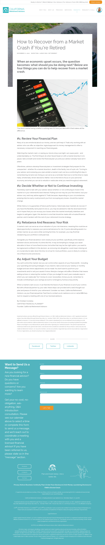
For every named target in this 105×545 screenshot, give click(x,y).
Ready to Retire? (36, 2)
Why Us (51, 10)
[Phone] (61, 386)
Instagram (24, 472)
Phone (42, 383)
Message (43, 392)
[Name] (61, 367)
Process (59, 10)
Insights (77, 10)
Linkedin (70, 346)
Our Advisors (58, 2)
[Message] (61, 398)
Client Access (95, 2)
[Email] (61, 377)
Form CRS (75, 2)
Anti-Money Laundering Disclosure (77, 485)
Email (42, 373)
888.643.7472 (84, 2)
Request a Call (88, 10)
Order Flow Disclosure (54, 485)
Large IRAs (44, 53)
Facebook (36, 346)
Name (42, 364)
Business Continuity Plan (35, 485)
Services (68, 10)
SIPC (50, 503)
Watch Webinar (48, 2)
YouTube (24, 478)
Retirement (53, 53)
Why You (42, 10)
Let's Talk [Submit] (46, 408)
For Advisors (67, 2)
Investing (35, 53)
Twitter (53, 346)
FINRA (47, 503)
